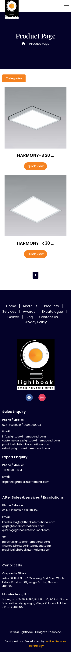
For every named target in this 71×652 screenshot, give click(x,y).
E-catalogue (53, 311)
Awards (29, 311)
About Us (30, 306)
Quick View (35, 166)
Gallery (13, 317)
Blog (29, 317)
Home (11, 306)
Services (9, 311)
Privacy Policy (35, 322)
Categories (14, 78)
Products (52, 306)
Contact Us (48, 317)
